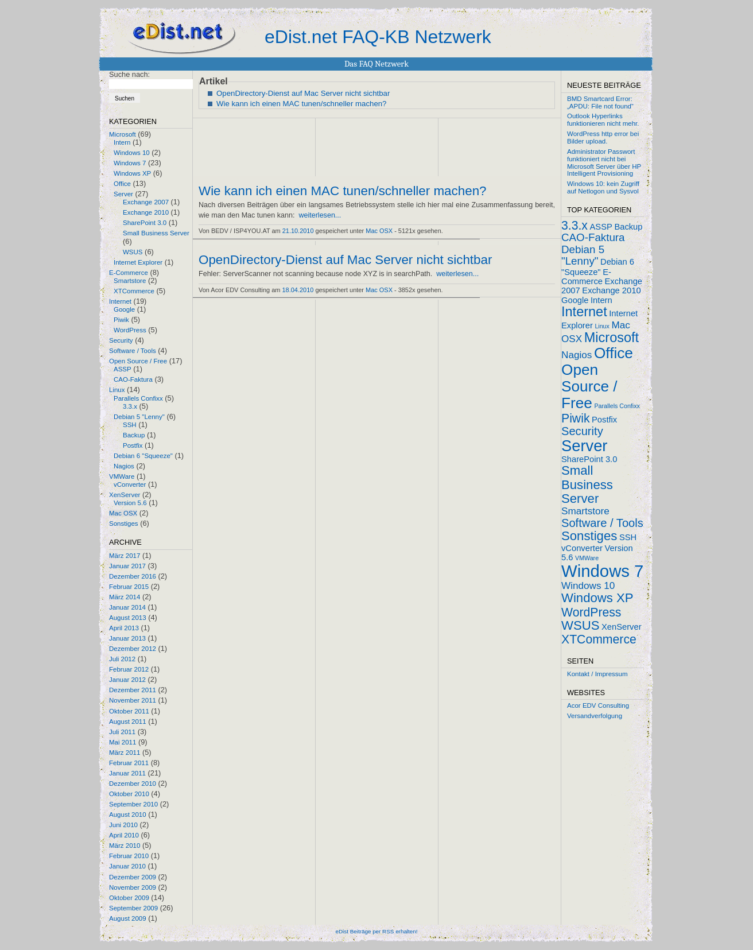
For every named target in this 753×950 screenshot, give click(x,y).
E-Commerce (128, 272)
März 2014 (124, 597)
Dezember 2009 (132, 877)
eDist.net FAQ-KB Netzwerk (378, 36)
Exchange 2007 (146, 202)
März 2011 (124, 752)
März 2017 (124, 555)
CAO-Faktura (133, 379)
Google (124, 309)
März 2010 (124, 845)
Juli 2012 (122, 659)
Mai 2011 (122, 742)
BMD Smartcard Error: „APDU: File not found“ (600, 102)
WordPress (130, 330)
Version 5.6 (130, 502)
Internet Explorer (138, 262)
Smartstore (130, 280)
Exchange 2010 (146, 212)
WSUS (133, 252)
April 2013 (124, 628)
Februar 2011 (129, 762)
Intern (122, 142)
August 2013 (127, 617)
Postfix (133, 445)
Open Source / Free (138, 361)
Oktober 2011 (129, 711)
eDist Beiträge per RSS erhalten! (376, 931)
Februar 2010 (129, 855)
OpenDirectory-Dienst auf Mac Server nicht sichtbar (303, 93)
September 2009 (133, 908)
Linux (117, 389)
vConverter (130, 484)
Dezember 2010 (132, 783)
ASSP (122, 369)
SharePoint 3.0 (144, 222)
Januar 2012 (127, 679)
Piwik (121, 319)
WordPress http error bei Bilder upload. (603, 137)
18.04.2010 (298, 289)
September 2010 (133, 804)
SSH (130, 424)
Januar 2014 (127, 607)
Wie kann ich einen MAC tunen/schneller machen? (301, 103)
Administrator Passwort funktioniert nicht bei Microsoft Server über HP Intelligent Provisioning (604, 162)
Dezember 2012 (132, 648)
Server (123, 194)
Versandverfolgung (594, 715)
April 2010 (124, 835)
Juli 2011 (122, 731)
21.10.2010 (298, 230)
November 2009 (132, 887)
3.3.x (130, 406)
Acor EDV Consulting (598, 705)
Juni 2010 (123, 824)
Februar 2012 (129, 669)
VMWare (121, 476)
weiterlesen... (319, 215)
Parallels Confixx (138, 398)
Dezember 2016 (132, 576)
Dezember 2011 (132, 690)
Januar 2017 (127, 566)
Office (122, 183)
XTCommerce (134, 291)
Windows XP (132, 173)
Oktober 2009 (129, 897)
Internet (120, 301)
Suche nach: (129, 74)
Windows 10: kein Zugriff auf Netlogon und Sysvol (603, 187)
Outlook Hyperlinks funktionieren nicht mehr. (603, 120)
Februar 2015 (129, 586)
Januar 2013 (127, 638)
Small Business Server (156, 233)
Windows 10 (132, 152)
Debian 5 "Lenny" (139, 416)
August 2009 (127, 918)
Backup (134, 435)
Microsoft (122, 134)
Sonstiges (123, 523)
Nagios (124, 466)
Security (121, 340)
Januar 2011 (127, 773)
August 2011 (127, 721)
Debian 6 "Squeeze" (143, 455)
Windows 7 (130, 163)
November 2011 (132, 700)
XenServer (124, 494)
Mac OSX (123, 513)
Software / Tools (132, 350)
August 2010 (127, 814)
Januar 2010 (127, 866)
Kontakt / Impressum (597, 673)
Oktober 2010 (129, 793)
